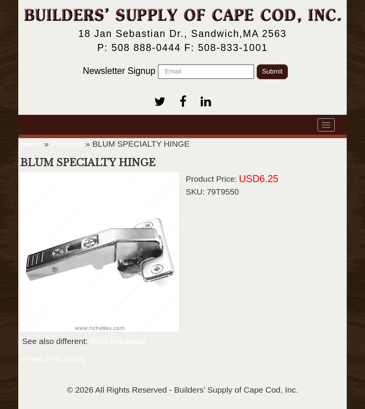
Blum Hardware (118, 341)
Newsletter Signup (168, 71)
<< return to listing (53, 358)
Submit (272, 71)
